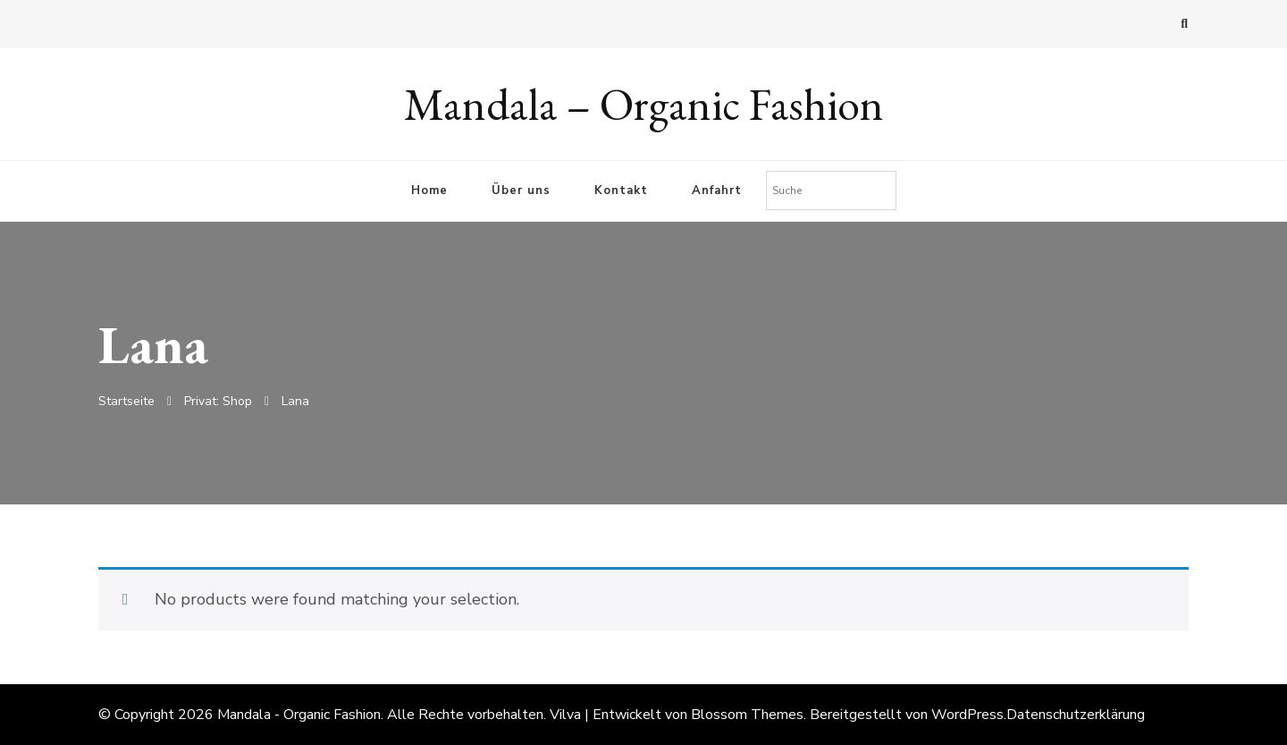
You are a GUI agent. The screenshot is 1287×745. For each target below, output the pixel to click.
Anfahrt (717, 190)
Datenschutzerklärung (1075, 714)
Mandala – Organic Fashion (644, 104)
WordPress (967, 714)
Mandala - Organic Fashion (299, 714)
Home (429, 190)
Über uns (521, 190)
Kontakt (621, 190)
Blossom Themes (747, 714)
